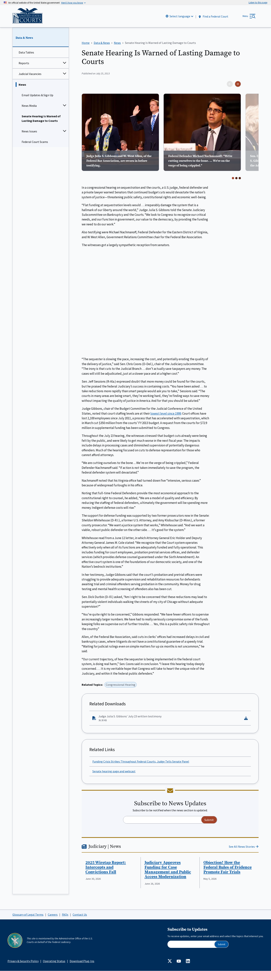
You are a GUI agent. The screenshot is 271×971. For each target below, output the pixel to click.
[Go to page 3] (240, 178)
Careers (53, 914)
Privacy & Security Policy (23, 961)
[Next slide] (238, 84)
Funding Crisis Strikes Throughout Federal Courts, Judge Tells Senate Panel (140, 761)
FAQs (65, 914)
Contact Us (80, 914)
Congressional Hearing (120, 684)
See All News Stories (242, 846)
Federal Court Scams (35, 142)
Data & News (24, 38)
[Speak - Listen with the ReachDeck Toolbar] (258, 2)
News (22, 84)
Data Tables (26, 52)
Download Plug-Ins (82, 961)
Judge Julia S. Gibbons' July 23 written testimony (167, 718)
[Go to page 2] (236, 178)
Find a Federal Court (213, 16)
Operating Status (54, 961)
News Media (29, 106)
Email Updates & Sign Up (37, 95)
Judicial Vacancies (30, 74)
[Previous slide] (230, 84)
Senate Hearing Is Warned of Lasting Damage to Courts (41, 118)
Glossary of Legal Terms (27, 914)
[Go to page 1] (233, 178)
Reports (24, 63)
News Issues (29, 131)
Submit (221, 944)
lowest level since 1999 (165, 413)
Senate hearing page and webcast (114, 771)
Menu (245, 16)
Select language (180, 16)
